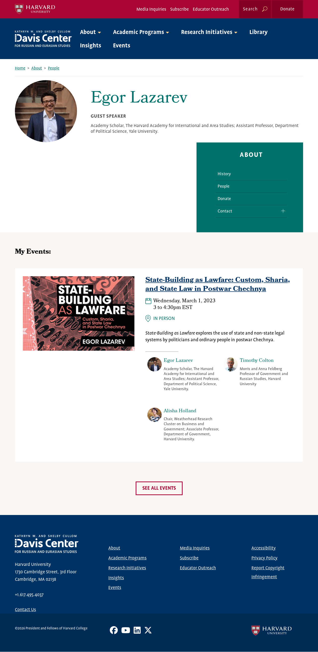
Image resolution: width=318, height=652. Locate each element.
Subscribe (179, 9)
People (53, 68)
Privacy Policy (264, 558)
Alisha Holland (180, 411)
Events (121, 45)
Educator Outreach (211, 9)
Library (258, 32)
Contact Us (25, 609)
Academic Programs (127, 558)
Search (250, 9)
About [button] (88, 32)
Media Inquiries (151, 9)
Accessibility (263, 548)
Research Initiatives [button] (206, 32)
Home (20, 68)
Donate (287, 9)
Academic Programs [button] (138, 32)
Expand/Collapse (281, 210)
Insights (90, 45)
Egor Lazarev (178, 361)
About (36, 68)
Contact (225, 211)
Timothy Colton (257, 361)
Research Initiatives (127, 568)
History (224, 174)
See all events (159, 488)
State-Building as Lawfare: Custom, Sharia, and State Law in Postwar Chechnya (217, 285)
